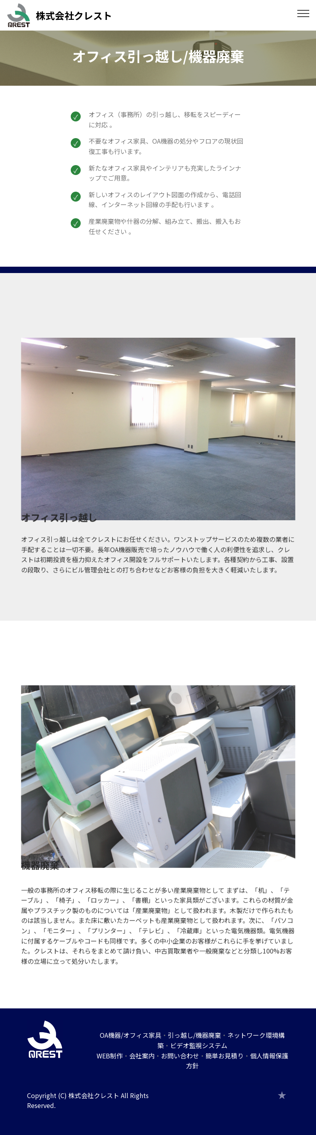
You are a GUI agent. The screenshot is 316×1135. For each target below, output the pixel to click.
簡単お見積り (224, 1055)
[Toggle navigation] (303, 13)
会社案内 (142, 1055)
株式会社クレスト (74, 15)
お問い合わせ (180, 1055)
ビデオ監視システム (198, 1045)
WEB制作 (110, 1055)
